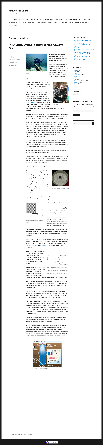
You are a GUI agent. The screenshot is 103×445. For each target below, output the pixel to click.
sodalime (11, 65)
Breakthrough (13, 25)
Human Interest (77, 74)
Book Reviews (59, 19)
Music (75, 77)
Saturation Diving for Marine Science (82, 40)
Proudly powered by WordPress (25, 434)
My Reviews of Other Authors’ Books (76, 19)
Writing (76, 83)
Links (24, 22)
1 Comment (11, 69)
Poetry (90, 19)
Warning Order (77, 47)
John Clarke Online (18, 11)
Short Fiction (77, 82)
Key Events (31, 22)
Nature (13, 56)
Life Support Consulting (82, 22)
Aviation (76, 70)
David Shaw (14, 61)
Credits (71, 22)
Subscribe (77, 115)
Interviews (57, 22)
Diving (10, 56)
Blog (15, 19)
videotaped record (47, 245)
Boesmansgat (12, 59)
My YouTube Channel (15, 22)
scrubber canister (13, 64)
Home (10, 19)
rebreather (14, 62)
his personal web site (32, 102)
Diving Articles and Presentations (28, 19)
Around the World (41, 22)
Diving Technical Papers (46, 19)
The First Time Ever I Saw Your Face (82, 52)
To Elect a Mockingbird (79, 59)
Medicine (76, 76)
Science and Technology (79, 80)
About (50, 22)
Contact (64, 22)
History (76, 73)
